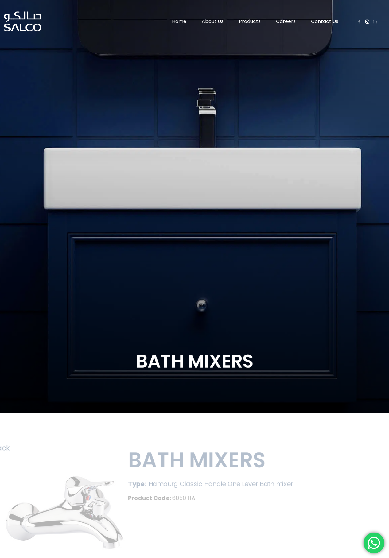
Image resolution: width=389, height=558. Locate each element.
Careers (286, 21)
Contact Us (324, 21)
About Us (213, 21)
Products (250, 21)
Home (179, 21)
